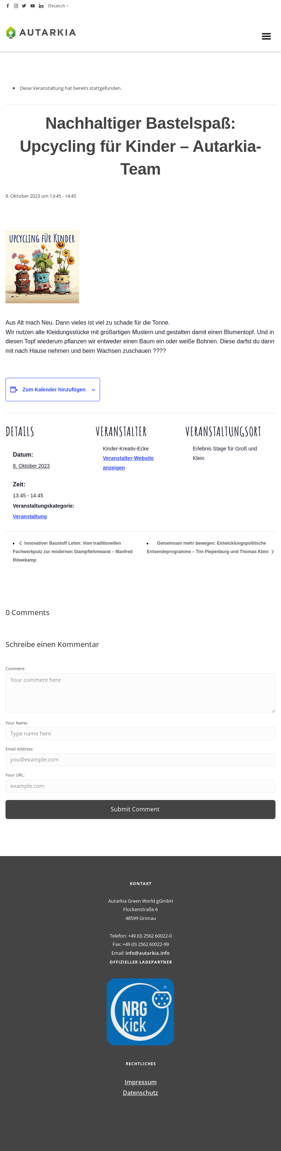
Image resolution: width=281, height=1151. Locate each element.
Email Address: (19, 749)
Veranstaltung (30, 516)
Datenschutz (140, 1093)
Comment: (15, 668)
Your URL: (15, 775)
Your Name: (17, 723)
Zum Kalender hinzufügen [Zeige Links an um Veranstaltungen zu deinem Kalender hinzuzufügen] (54, 389)
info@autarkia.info (147, 953)
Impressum (141, 1082)
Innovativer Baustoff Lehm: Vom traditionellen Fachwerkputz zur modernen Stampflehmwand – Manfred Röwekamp (72, 552)
